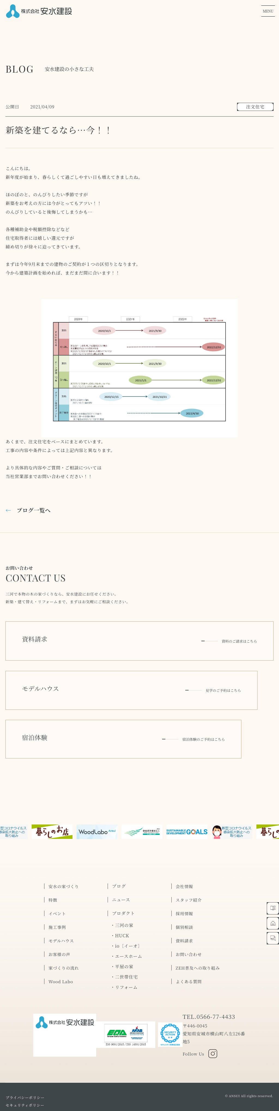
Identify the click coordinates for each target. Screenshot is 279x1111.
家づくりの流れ (64, 946)
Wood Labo (61, 959)
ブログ (119, 864)
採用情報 (185, 891)
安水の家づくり (64, 864)
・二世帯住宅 (124, 955)
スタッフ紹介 (189, 878)
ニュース (121, 878)
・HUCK (119, 914)
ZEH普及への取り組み (199, 946)
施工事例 (57, 905)
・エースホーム (126, 934)
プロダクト (123, 891)
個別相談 (185, 905)
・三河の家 (121, 903)
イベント (57, 891)
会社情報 (185, 864)
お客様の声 (59, 932)
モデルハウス (61, 919)
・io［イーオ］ (126, 924)
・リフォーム (124, 965)
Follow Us (200, 1032)
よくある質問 (189, 959)
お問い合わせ (189, 932)
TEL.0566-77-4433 (209, 995)
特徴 (53, 878)
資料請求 (185, 919)
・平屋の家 (121, 945)
